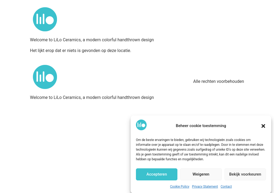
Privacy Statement (205, 188)
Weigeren (201, 176)
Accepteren (156, 176)
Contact (226, 188)
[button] (263, 127)
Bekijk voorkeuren (245, 176)
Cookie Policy (179, 188)
